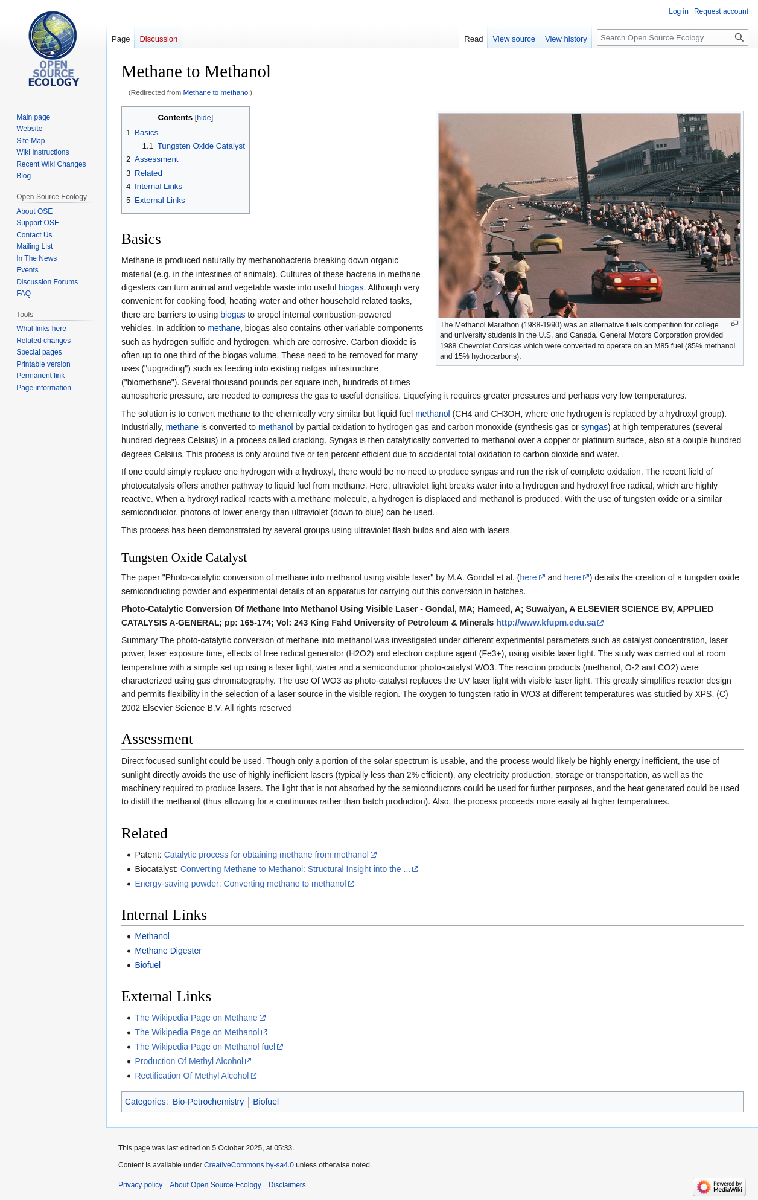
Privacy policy (140, 1185)
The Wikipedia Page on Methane (196, 1017)
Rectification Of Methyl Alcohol (192, 1075)
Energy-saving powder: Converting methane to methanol (240, 883)
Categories (145, 1101)
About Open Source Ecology (215, 1185)
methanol (432, 414)
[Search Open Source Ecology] (672, 37)
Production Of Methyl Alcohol (189, 1061)
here (528, 577)
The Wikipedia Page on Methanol (197, 1032)
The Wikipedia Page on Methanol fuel (205, 1046)
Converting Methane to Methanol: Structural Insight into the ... (295, 869)
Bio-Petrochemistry (208, 1101)
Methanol (152, 936)
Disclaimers (287, 1185)
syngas (594, 427)
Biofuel (148, 965)
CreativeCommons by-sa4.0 (249, 1165)
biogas (351, 287)
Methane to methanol (216, 92)
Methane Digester (168, 950)
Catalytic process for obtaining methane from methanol (266, 854)
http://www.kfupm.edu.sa (546, 622)
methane (223, 328)
